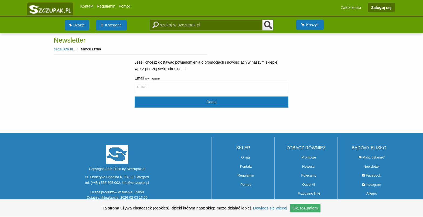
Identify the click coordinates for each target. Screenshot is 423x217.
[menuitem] (77, 25)
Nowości (308, 166)
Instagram (371, 184)
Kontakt (86, 6)
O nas (245, 157)
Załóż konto (351, 7)
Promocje (308, 157)
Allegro (371, 193)
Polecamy (308, 175)
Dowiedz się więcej (270, 208)
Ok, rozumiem (305, 208)
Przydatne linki (309, 193)
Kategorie (111, 25)
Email (211, 84)
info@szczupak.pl (135, 183)
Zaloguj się (381, 7)
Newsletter (372, 166)
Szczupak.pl (64, 49)
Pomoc (125, 6)
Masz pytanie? (372, 157)
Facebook (371, 175)
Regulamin (106, 6)
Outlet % (308, 184)
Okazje (77, 25)
